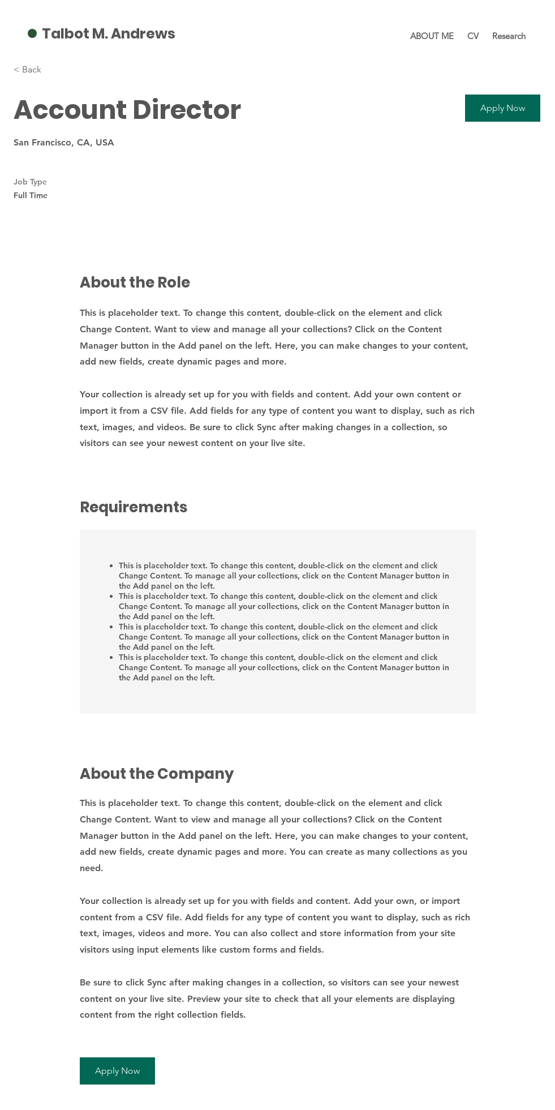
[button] (502, 108)
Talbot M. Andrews (108, 34)
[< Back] (54, 70)
